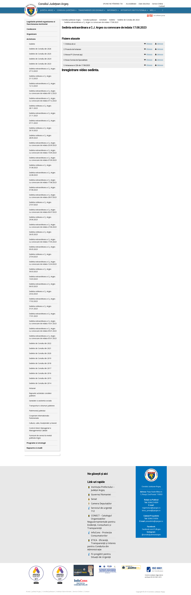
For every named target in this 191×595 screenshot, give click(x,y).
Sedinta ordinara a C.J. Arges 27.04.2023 (40, 255)
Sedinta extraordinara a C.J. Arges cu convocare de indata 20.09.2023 (43, 144)
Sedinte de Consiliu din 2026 (40, 49)
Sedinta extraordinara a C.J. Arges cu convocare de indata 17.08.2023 (43, 181)
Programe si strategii (36, 443)
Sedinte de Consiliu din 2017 (40, 368)
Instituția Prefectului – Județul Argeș (103, 488)
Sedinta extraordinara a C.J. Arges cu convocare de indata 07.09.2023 (43, 159)
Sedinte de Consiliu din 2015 (40, 378)
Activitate (31, 39)
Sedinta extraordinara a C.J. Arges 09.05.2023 (42, 248)
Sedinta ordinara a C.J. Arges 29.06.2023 (40, 218)
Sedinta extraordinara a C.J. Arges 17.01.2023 (42, 314)
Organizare (32, 34)
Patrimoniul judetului (37, 410)
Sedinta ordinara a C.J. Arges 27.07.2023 (40, 203)
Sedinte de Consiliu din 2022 (40, 343)
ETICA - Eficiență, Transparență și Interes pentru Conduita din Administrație (101, 545)
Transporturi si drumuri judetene (42, 405)
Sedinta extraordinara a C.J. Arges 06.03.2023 (42, 285)
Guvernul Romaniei (101, 494)
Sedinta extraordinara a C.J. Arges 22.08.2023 (42, 173)
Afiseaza (149, 44)
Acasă (28, 591)
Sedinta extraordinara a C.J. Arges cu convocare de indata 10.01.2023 (43, 322)
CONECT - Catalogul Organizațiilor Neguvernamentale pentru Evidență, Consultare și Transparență (101, 522)
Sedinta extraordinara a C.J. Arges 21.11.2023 (42, 114)
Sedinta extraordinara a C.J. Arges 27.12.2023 (42, 69)
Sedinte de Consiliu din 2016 (40, 373)
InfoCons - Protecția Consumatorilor (101, 534)
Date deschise (144, 4)
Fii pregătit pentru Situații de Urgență (101, 556)
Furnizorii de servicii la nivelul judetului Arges (40, 436)
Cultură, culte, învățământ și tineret (43, 423)
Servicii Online (157, 4)
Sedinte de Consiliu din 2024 (40, 59)
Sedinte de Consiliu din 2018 (40, 363)
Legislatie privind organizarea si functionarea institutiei (41, 22)
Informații (113, 10)
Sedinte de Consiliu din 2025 (40, 54)
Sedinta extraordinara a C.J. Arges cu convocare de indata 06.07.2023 (43, 211)
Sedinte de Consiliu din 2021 (40, 348)
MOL (152, 10)
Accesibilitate (131, 4)
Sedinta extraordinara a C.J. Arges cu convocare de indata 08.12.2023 (43, 92)
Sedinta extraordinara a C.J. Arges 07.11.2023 (42, 121)
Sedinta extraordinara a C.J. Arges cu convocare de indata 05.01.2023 (43, 337)
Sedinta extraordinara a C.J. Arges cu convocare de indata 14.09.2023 (43, 151)
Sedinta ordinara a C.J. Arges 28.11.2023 (40, 107)
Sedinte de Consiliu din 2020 (40, 353)
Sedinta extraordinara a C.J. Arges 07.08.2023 (42, 188)
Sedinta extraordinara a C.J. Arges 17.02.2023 (42, 300)
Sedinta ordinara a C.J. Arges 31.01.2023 (40, 307)
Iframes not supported (48, 506)
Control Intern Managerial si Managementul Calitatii (40, 429)
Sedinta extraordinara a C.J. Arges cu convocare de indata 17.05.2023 (43, 240)
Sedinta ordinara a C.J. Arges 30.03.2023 (40, 270)
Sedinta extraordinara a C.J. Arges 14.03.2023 (42, 277)
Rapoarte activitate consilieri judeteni (40, 394)
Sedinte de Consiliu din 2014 (40, 383)
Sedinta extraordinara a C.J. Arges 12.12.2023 (42, 84)
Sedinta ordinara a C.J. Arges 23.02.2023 (40, 292)
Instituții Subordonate (63, 591)
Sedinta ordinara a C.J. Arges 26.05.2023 (40, 233)
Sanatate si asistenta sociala (40, 401)
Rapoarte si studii (34, 448)
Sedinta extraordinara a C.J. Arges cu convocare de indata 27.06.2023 (43, 225)
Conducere (31, 29)
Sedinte (32, 44)
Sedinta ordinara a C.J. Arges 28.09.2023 (40, 136)
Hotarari (32, 388)
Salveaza (160, 44)
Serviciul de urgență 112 (101, 509)
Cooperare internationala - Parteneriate (39, 416)
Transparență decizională (91, 10)
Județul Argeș (47, 10)
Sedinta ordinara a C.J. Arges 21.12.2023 (40, 77)
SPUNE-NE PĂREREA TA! (113, 4)
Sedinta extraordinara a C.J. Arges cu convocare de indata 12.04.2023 (43, 262)
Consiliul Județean (66, 10)
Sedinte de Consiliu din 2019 (40, 358)
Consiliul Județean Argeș (71, 20)
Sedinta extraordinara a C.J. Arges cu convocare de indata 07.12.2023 (43, 99)
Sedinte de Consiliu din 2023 (40, 64)
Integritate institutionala (134, 10)
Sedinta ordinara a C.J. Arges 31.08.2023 (40, 166)
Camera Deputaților (101, 503)
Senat (94, 498)
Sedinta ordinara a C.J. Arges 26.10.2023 (40, 129)
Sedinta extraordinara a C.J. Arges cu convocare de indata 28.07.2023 (43, 196)
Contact (162, 6)
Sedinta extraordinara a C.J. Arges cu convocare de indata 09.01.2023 (43, 329)
